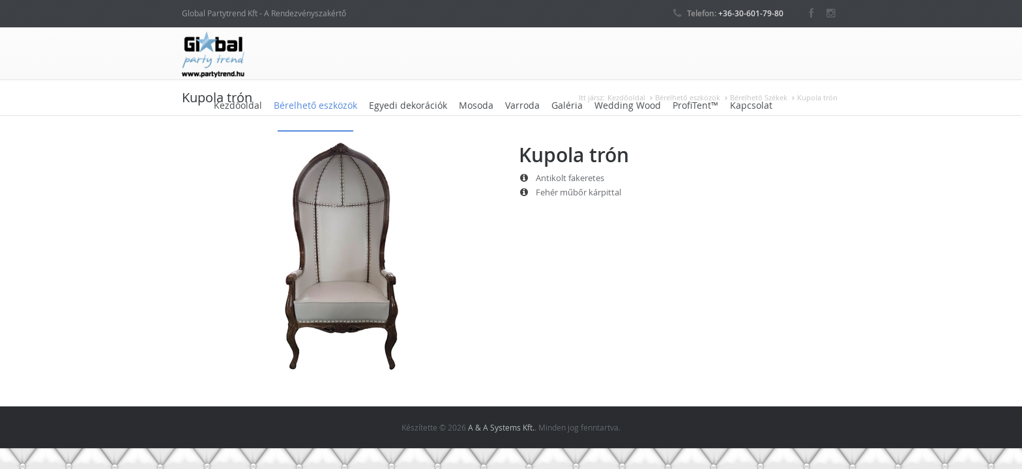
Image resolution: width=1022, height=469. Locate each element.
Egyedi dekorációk (408, 105)
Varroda (522, 105)
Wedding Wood (627, 105)
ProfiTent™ (695, 105)
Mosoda (476, 105)
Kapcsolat (751, 105)
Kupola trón (817, 97)
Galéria (567, 105)
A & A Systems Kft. (501, 427)
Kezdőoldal (238, 105)
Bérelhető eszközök (315, 105)
